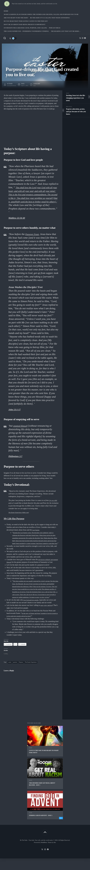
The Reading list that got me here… (65, 31)
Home (6, 11)
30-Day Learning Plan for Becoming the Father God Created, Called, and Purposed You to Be (41, 14)
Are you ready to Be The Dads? (16, 18)
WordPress (44, 854)
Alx (55, 854)
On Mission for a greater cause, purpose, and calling (25, 28)
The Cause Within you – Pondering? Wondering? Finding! (26, 31)
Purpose (21, 674)
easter (9, 674)
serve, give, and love (47, 617)
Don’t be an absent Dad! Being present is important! (24, 24)
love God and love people (32, 611)
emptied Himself (21, 429)
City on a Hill (53, 504)
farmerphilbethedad (12, 85)
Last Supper (36, 533)
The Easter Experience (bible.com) (20, 516)
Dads (30, 759)
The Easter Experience (31, 674)
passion (15, 674)
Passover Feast (33, 237)
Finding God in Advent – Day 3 (40, 827)
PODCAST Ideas (54, 28)
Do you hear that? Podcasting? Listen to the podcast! (26, 21)
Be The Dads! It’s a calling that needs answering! (50, 18)
